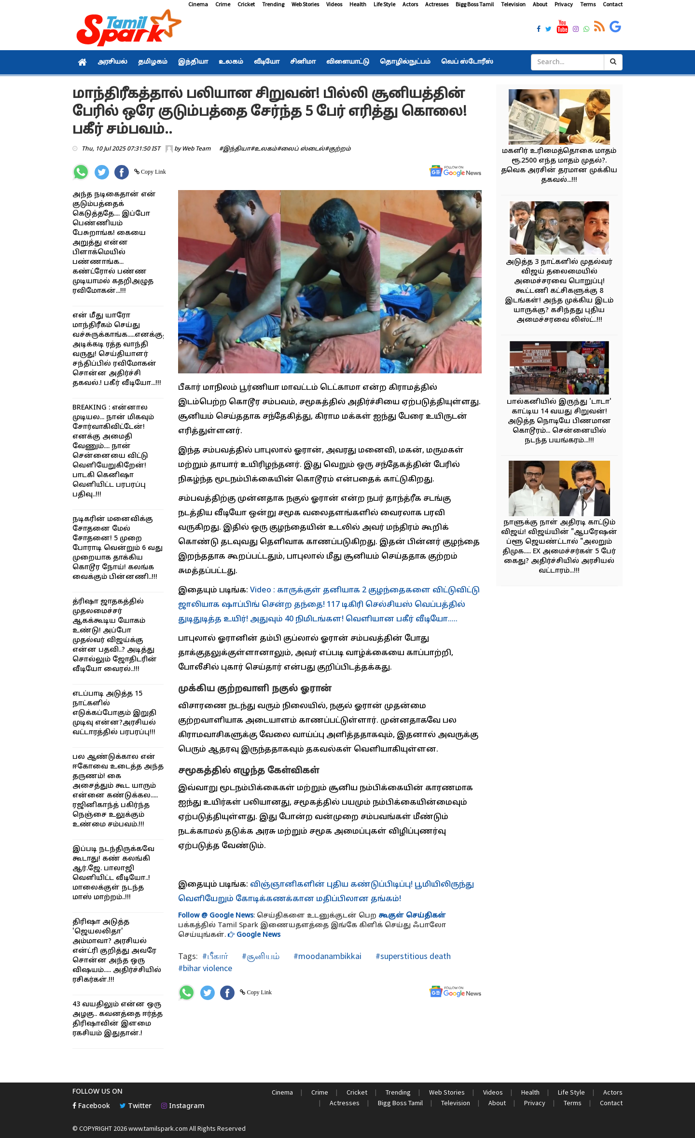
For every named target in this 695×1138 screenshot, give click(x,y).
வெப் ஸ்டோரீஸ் (467, 62)
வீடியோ (266, 62)
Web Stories (305, 4)
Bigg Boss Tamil (475, 4)
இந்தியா (193, 62)
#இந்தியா (234, 149)
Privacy (564, 4)
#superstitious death (412, 955)
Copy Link (152, 172)
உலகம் (231, 62)
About (540, 4)
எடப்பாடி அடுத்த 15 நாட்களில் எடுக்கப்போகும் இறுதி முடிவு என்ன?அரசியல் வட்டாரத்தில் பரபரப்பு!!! (114, 713)
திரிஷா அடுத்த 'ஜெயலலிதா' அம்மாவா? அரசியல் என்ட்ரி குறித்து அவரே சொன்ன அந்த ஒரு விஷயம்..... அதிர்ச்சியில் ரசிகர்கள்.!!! (116, 951)
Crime (222, 4)
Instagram (183, 1106)
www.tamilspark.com (158, 1128)
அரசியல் (112, 62)
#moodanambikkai (326, 955)
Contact (613, 4)
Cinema (198, 4)
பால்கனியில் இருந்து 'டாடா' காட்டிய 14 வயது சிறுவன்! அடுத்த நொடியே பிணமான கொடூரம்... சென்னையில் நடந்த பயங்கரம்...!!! (559, 421)
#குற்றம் (338, 149)
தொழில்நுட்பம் (405, 62)
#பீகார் (215, 955)
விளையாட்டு (347, 62)
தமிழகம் (152, 62)
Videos (334, 4)
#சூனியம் (259, 955)
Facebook (91, 1106)
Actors (410, 4)
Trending (273, 4)
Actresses (436, 4)
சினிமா (303, 62)
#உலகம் (263, 149)
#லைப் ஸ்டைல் (301, 149)
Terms (588, 4)
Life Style (384, 4)
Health (357, 4)
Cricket (246, 4)
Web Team (196, 149)
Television (513, 4)
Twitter (136, 1106)
